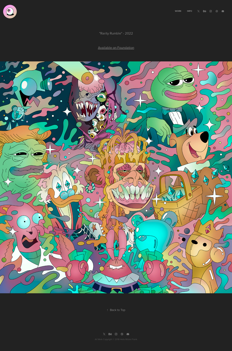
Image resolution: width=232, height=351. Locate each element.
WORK (178, 11)
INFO (189, 11)
